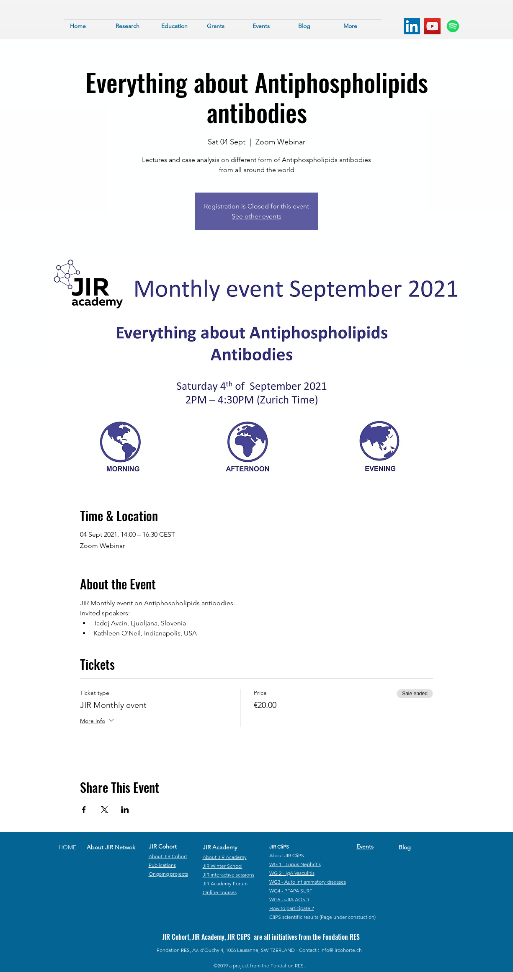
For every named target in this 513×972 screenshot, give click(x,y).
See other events (256, 216)
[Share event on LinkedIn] (125, 809)
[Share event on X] (104, 809)
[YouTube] (432, 26)
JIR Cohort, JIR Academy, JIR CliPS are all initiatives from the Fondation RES (261, 937)
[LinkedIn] (412, 26)
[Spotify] (453, 26)
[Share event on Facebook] (84, 809)
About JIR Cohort (168, 856)
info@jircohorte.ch (341, 950)
